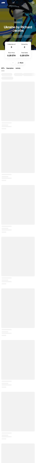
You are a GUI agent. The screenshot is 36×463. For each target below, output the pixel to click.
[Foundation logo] (3, 2)
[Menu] (13, 63)
